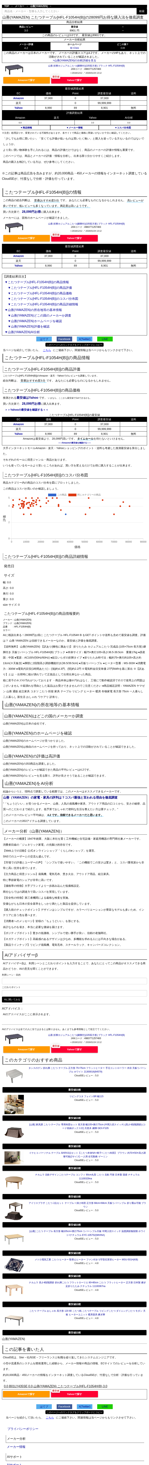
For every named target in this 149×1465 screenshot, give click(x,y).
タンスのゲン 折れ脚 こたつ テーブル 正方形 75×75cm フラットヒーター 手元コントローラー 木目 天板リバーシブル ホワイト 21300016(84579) (87, 1070)
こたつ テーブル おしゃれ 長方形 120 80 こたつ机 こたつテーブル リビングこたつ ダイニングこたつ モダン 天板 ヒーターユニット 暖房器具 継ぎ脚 (87, 1313)
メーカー (19, 6)
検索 (142, 11)
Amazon (18, 98)
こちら (47, 350)
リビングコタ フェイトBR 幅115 (86, 1096)
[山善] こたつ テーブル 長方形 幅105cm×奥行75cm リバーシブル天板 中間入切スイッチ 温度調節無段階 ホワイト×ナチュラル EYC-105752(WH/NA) (87, 1233)
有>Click (74, 48)
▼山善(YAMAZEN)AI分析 (22, 332)
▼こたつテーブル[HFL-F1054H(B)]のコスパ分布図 (41, 298)
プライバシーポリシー (22, 1428)
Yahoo (18, 107)
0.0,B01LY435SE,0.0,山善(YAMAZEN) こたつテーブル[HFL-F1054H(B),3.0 (55, 1386)
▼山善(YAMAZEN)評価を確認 (27, 326)
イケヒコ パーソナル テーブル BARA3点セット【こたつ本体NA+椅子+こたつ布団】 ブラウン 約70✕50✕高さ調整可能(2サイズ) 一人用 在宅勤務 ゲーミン (87, 1155)
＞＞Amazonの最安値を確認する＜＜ (74, 443)
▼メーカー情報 (74, 127)
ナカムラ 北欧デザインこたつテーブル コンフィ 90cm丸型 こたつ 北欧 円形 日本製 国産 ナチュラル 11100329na (87, 1176)
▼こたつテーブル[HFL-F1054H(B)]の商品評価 (38, 287)
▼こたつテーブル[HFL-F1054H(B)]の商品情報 (37, 282)
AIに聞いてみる (12, 999)
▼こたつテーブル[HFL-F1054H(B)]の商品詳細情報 (41, 304)
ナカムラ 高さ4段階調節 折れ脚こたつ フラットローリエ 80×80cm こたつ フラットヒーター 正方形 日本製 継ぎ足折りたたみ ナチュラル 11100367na (87, 1284)
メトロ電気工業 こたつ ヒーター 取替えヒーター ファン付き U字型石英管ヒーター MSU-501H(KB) (86, 1259)
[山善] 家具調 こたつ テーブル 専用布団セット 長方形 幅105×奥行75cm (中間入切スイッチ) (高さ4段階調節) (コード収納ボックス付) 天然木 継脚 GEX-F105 (87, 1126)
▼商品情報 (26, 127)
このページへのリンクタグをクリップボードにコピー (74, 345)
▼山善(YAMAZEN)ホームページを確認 (33, 321)
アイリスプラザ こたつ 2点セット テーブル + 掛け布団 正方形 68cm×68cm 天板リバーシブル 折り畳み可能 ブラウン (87, 1205)
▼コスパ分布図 (123, 127)
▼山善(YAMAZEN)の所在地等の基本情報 (33, 310)
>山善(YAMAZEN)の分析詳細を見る (74, 60)
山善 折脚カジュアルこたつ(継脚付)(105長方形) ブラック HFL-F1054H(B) (86, 65)
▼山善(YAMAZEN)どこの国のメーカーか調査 (38, 315)
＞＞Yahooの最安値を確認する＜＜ (26, 409)
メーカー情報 (16, 1446)
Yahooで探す (74, 80)
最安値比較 (74, 1089)
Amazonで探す (26, 80)
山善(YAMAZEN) (39, 6)
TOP (6, 6)
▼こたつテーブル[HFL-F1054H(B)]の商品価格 (38, 293)
